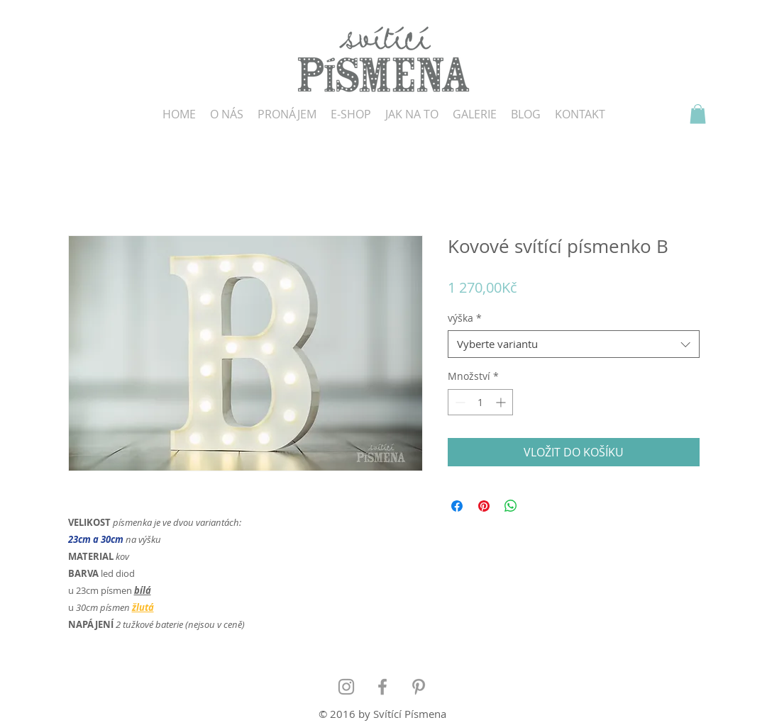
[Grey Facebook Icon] (382, 686)
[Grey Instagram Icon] (346, 686)
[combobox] (574, 344)
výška (465, 318)
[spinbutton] (480, 402)
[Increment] (502, 402)
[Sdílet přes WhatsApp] (510, 506)
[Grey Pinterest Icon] (418, 686)
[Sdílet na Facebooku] (456, 506)
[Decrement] (459, 402)
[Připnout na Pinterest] (483, 506)
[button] (698, 113)
